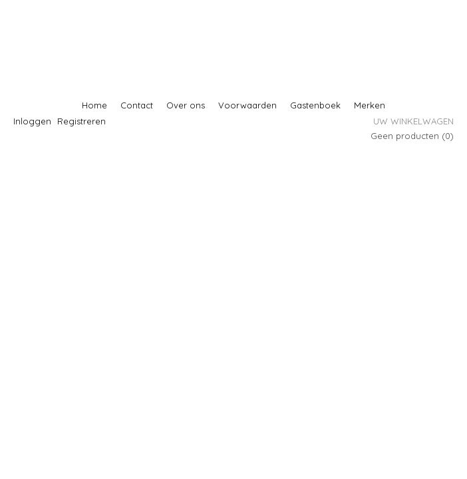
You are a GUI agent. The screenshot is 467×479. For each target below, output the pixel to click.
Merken (369, 105)
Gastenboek (315, 105)
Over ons (185, 105)
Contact (136, 105)
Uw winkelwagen (413, 121)
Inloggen (32, 121)
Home (94, 105)
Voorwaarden (247, 105)
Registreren (81, 121)
